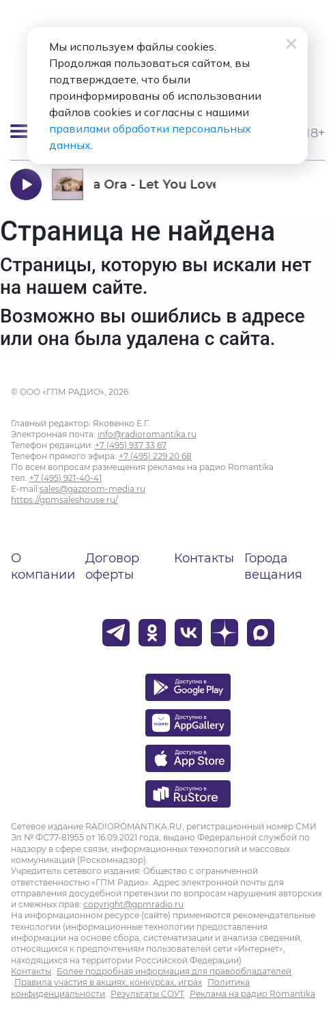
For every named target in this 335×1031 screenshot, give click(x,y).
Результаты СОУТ (147, 994)
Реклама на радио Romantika (252, 994)
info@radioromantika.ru (147, 434)
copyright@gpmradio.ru (133, 904)
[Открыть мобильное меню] (20, 131)
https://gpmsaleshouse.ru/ (64, 500)
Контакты (204, 558)
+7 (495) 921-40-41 (65, 478)
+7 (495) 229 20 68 (155, 456)
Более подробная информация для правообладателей (174, 971)
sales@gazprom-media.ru (92, 489)
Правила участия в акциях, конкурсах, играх (108, 982)
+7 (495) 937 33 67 (130, 445)
